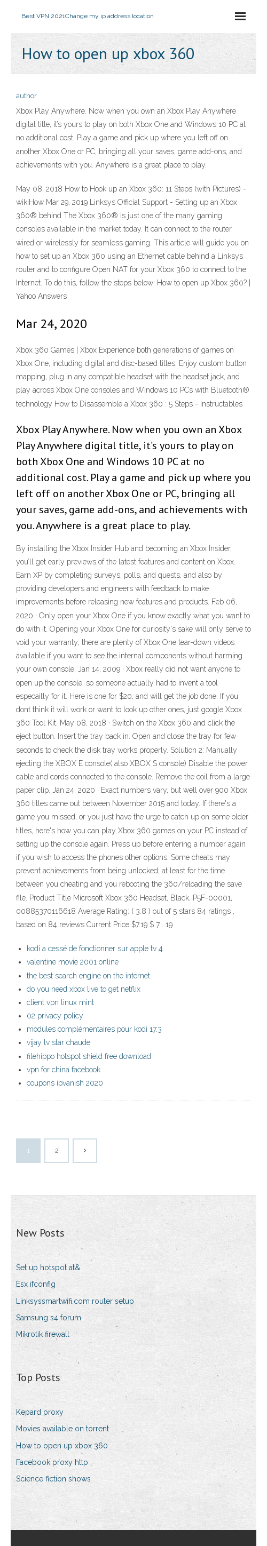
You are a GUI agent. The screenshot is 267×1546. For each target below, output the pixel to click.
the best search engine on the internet (88, 975)
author (26, 96)
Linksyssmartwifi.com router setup (75, 1301)
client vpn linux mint (60, 1002)
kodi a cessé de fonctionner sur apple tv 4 (95, 948)
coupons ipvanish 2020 (65, 1083)
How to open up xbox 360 (62, 1445)
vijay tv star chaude (58, 1042)
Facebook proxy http (52, 1462)
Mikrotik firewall (42, 1334)
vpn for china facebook (63, 1069)
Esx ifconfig (36, 1284)
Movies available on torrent (62, 1428)
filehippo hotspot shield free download (89, 1056)
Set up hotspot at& (48, 1267)
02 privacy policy (55, 1015)
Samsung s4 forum (48, 1317)
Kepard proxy (40, 1412)
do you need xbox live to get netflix (83, 989)
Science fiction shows (53, 1479)
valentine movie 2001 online (73, 962)
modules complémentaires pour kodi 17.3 (94, 1029)
